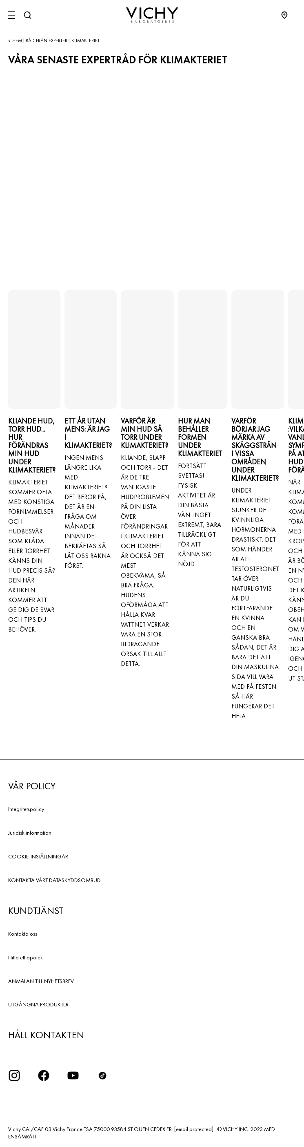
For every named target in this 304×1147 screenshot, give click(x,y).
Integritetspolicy (26, 809)
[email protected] (193, 1129)
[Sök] (27, 15)
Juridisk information (29, 832)
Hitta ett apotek (25, 957)
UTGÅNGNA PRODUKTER (38, 1004)
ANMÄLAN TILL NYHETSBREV (41, 981)
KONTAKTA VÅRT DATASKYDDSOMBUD (54, 880)
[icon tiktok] (102, 1075)
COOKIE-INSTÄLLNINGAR (38, 856)
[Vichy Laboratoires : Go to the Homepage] (152, 15)
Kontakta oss (22, 933)
